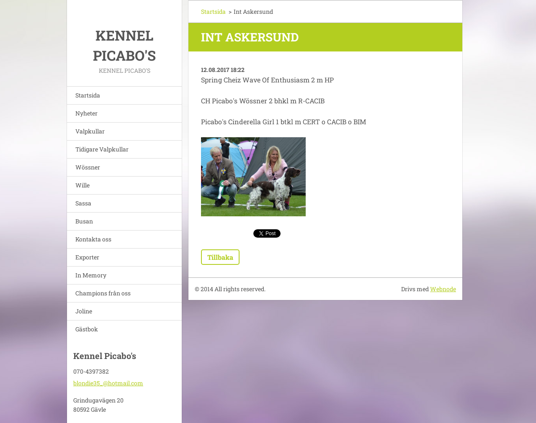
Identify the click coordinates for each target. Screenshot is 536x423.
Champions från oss (103, 293)
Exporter (87, 257)
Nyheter (86, 113)
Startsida (87, 95)
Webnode (443, 289)
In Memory (90, 275)
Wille (82, 185)
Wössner (87, 167)
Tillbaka (220, 257)
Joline (83, 311)
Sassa (83, 203)
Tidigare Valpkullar (102, 149)
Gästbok (86, 329)
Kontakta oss (93, 239)
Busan (84, 221)
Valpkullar (90, 131)
